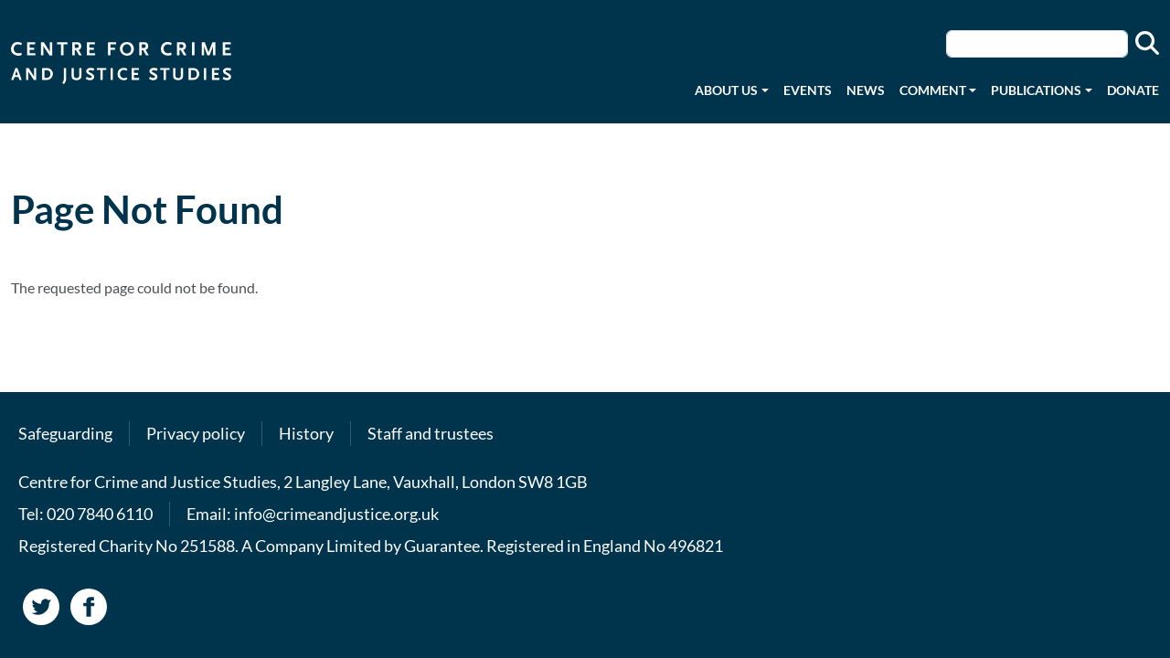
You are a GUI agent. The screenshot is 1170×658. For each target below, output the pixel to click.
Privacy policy (195, 433)
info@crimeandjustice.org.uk (336, 514)
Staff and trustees (430, 433)
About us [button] (726, 90)
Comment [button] (932, 90)
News (865, 90)
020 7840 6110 (100, 514)
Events (807, 90)
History (306, 433)
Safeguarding (65, 433)
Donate (1133, 90)
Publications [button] (1036, 90)
